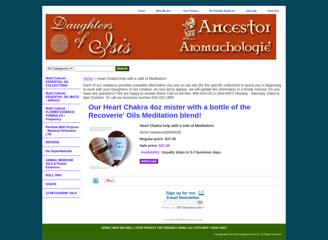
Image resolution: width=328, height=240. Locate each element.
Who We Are (163, 10)
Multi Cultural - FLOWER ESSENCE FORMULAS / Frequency (60, 114)
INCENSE (52, 142)
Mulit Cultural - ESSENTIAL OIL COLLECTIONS (57, 82)
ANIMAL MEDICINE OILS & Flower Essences (59, 163)
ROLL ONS (53, 175)
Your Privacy (191, 10)
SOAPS (51, 184)
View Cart (273, 10)
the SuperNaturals (59, 151)
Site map (251, 10)
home (141, 10)
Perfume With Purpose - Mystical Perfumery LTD (62, 130)
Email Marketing (178, 219)
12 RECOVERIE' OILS (61, 193)
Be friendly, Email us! (222, 10)
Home (88, 79)
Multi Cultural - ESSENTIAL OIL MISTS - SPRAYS (62, 97)
